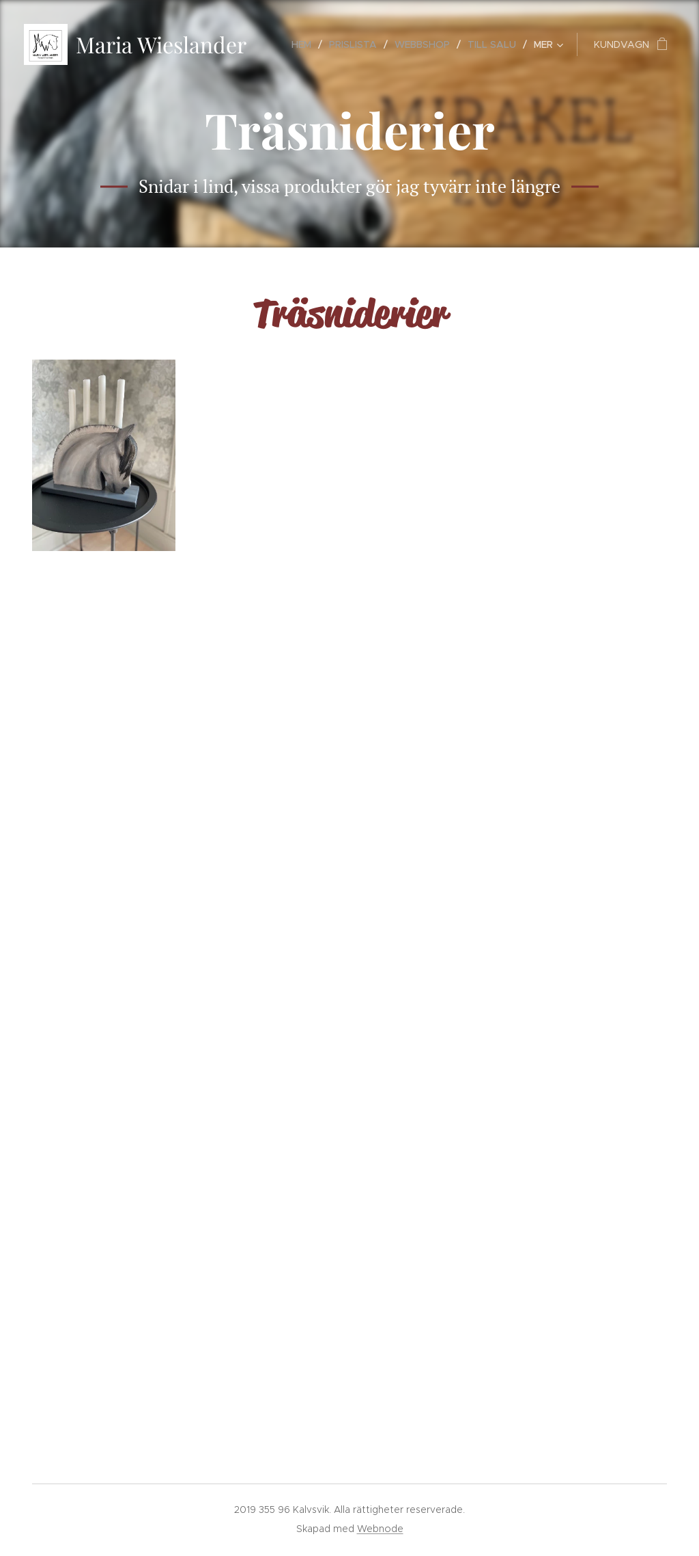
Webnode (380, 1529)
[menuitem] (305, 44)
